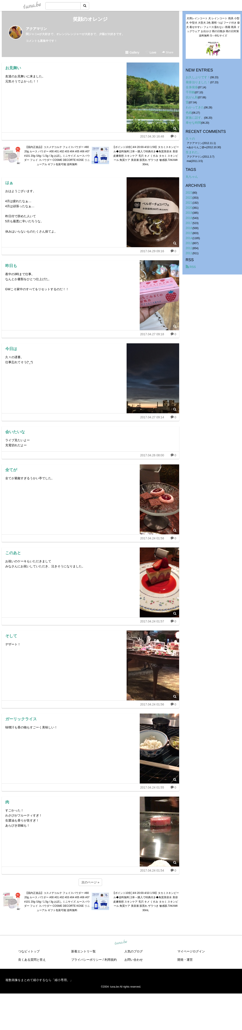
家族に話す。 (195, 117)
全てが (11, 470)
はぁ (9, 183)
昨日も (11, 266)
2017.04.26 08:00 (152, 455)
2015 (189, 233)
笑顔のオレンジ (90, 19)
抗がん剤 (192, 97)
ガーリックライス (21, 719)
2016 (189, 228)
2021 (189, 202)
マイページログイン (191, 951)
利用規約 (110, 959)
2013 (189, 243)
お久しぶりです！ (198, 77)
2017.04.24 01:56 (152, 704)
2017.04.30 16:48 (152, 136)
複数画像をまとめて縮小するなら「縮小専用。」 (39, 980)
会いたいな (15, 432)
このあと (13, 553)
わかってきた (195, 107)
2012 (189, 248)
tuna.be (121, 943)
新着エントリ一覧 (83, 951)
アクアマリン (36, 29)
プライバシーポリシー (86, 959)
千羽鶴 (190, 92)
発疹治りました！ (198, 82)
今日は (11, 349)
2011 (189, 253)
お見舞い (13, 68)
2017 (189, 223)
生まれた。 (193, 152)
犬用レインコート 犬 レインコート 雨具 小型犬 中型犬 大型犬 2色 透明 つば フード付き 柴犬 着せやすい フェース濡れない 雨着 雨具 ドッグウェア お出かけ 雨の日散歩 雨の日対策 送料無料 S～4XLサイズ (213, 27)
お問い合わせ (133, 959)
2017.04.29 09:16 (152, 251)
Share (167, 52)
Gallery (132, 52)
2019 (189, 212)
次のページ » (90, 882)
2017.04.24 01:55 (152, 787)
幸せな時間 (193, 122)
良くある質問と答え (32, 959)
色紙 (189, 112)
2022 (189, 197)
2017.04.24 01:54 (152, 870)
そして (11, 636)
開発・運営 (185, 959)
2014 (189, 238)
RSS (191, 267)
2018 (189, 218)
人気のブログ (133, 951)
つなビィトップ (29, 951)
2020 (189, 207)
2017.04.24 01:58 (152, 538)
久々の (190, 138)
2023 (189, 192)
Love (151, 52)
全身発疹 (192, 87)
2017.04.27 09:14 (152, 417)
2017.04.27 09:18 (152, 334)
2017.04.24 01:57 (152, 621)
